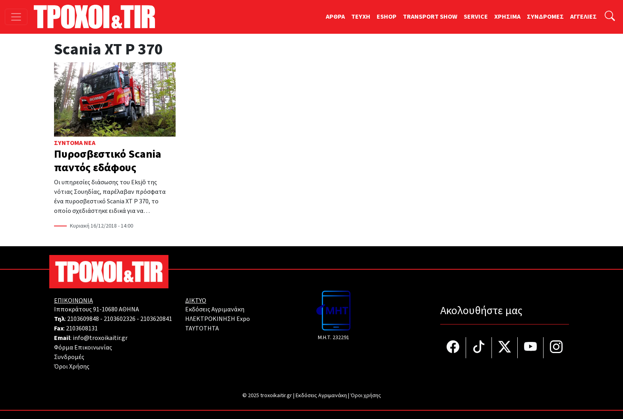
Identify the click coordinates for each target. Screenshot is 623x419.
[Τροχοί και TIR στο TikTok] (479, 347)
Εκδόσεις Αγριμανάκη (214, 309)
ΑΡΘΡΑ (335, 16)
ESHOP (387, 16)
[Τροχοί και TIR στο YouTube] (531, 347)
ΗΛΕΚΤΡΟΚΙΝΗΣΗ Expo (217, 319)
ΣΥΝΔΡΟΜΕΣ (545, 16)
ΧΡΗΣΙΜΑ (507, 16)
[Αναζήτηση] (610, 17)
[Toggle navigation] (16, 17)
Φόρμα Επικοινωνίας (83, 347)
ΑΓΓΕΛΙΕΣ (583, 16)
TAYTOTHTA (202, 328)
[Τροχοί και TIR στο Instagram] (556, 347)
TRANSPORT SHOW (430, 16)
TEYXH (360, 16)
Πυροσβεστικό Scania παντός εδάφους (107, 161)
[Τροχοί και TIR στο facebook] (453, 347)
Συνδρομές (69, 357)
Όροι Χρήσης (71, 366)
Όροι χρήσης (365, 396)
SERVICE (476, 16)
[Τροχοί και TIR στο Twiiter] (505, 347)
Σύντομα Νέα (74, 143)
